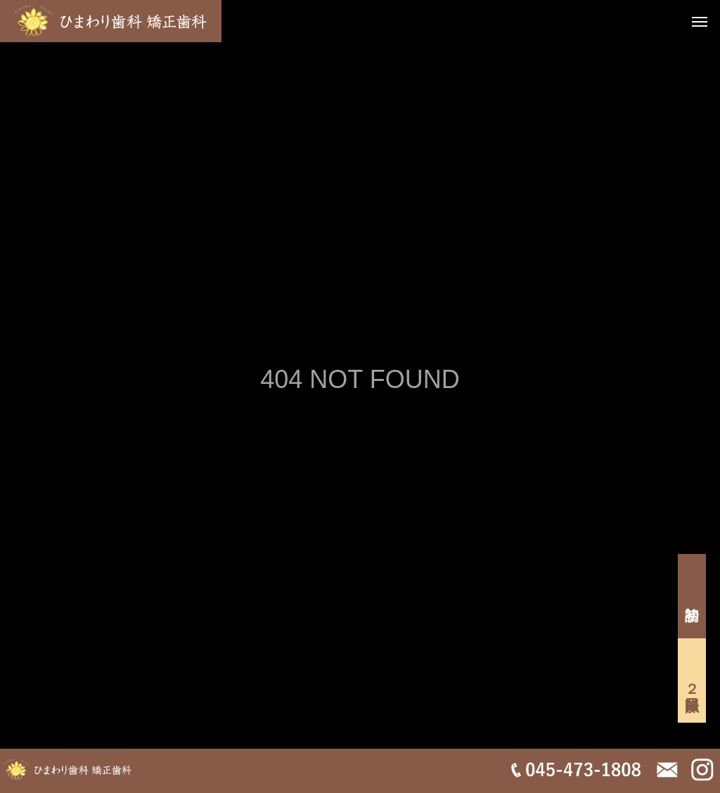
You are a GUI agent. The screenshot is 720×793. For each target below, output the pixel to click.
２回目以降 (692, 680)
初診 (692, 596)
